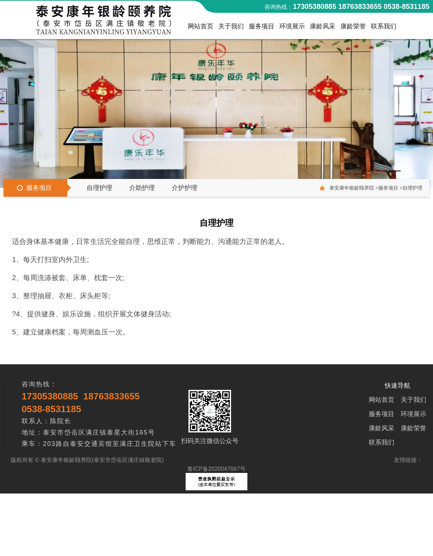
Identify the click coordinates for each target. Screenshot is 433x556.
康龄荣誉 (353, 28)
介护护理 (184, 187)
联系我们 (383, 28)
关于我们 (231, 28)
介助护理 (142, 187)
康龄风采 (322, 28)
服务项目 (261, 28)
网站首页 (200, 28)
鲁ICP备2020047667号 (216, 469)
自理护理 (99, 187)
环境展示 (292, 28)
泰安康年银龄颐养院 (351, 188)
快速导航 (397, 385)
